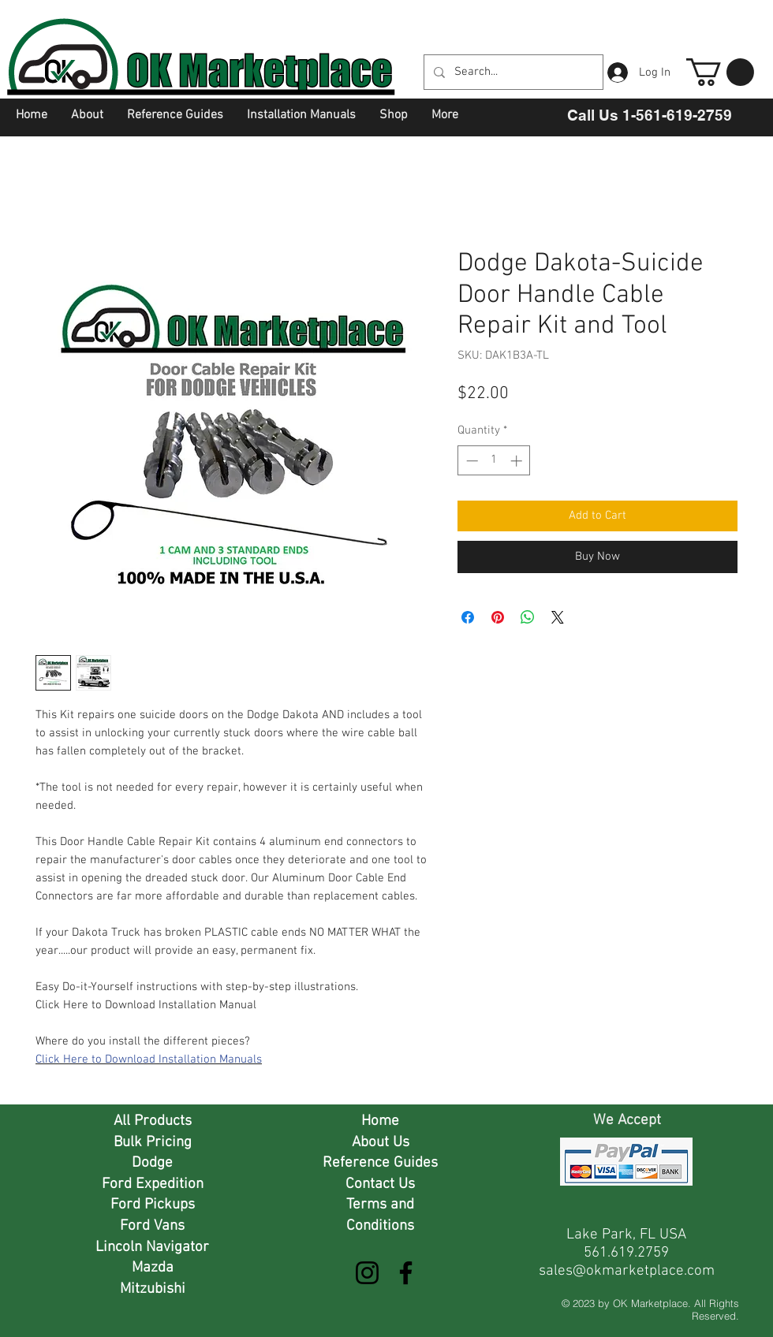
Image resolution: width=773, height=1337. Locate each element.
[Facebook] (405, 1272)
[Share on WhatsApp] (527, 617)
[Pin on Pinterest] (497, 617)
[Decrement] (470, 460)
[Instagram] (367, 1272)
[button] (720, 72)
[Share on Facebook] (467, 617)
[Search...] (511, 72)
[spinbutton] (494, 460)
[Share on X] (557, 617)
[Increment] (517, 460)
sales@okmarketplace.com (627, 1271)
